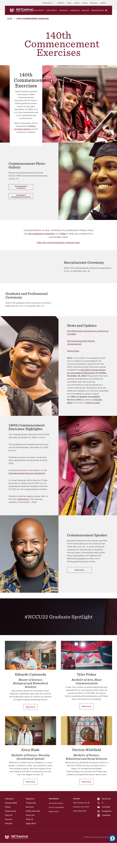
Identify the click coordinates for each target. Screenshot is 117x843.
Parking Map (73, 351)
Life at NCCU (51, 10)
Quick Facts (53, 811)
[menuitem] (104, 799)
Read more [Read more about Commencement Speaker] (79, 570)
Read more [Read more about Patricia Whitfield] (86, 782)
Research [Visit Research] (85, 10)
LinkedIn (103, 815)
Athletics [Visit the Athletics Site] (60, 3)
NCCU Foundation (56, 807)
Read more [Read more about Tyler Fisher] (86, 706)
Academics (63, 10)
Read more (30, 707)
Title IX (29, 819)
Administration (97, 10)
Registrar (30, 799)
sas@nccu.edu (93, 403)
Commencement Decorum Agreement (27, 473)
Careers (8, 819)
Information (49, 2)
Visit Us (8, 815)
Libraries (9, 799)
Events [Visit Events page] (76, 3)
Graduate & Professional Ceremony (21, 196)
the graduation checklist (41, 233)
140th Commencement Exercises (32, 18)
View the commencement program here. (58, 242)
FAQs (63, 233)
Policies (8, 823)
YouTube (103, 807)
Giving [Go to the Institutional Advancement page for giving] (84, 3)
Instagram (104, 811)
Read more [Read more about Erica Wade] (30, 782)
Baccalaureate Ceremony (21, 187)
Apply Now (31, 823)
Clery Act (30, 815)
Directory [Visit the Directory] (93, 3)
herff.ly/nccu (23, 499)
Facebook (104, 799)
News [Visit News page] (69, 3)
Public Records (33, 811)
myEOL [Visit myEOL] (103, 3)
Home (9, 18)
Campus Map (11, 803)
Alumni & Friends (56, 803)
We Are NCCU (38, 10)
